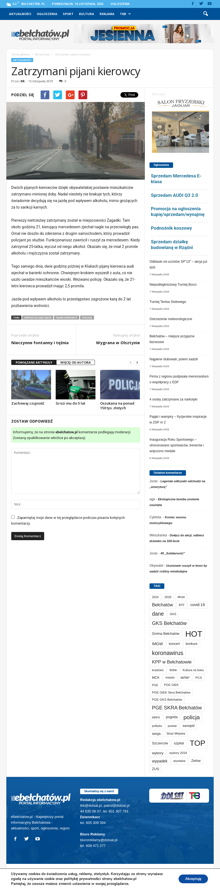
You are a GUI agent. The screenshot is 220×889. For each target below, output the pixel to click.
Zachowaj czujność (27, 403)
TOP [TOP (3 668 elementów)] (197, 743)
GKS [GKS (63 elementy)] (173, 614)
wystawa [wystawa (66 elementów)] (179, 760)
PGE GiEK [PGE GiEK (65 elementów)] (171, 684)
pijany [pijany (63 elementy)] (156, 717)
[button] (205, 14)
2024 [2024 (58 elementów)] (155, 597)
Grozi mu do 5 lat (70, 403)
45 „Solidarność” (172, 553)
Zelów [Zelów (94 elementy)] (196, 761)
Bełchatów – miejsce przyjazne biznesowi (172, 339)
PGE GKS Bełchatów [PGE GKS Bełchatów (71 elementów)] (167, 699)
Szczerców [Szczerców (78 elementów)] (160, 743)
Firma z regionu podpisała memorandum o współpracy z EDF (179, 379)
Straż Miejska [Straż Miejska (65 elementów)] (176, 733)
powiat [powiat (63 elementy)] (172, 725)
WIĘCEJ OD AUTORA (75, 362)
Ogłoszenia (120, 4)
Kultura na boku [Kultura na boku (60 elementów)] (193, 670)
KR (23, 81)
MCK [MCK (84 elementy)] (156, 678)
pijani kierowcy (66, 317)
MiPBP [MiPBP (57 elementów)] (185, 677)
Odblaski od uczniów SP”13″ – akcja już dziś (178, 264)
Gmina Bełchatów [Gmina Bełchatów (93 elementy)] (165, 633)
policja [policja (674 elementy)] (192, 717)
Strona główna (20, 54)
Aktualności (20, 14)
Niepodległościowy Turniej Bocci (173, 284)
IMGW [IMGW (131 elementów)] (157, 644)
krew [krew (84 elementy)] (173, 670)
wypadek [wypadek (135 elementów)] (160, 761)
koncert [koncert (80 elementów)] (174, 644)
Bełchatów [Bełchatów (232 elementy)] (162, 604)
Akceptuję (191, 878)
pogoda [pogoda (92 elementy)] (172, 717)
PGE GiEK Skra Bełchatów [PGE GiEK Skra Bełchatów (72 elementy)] (171, 692)
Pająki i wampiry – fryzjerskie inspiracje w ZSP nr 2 (178, 419)
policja (87, 317)
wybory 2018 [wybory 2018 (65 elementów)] (178, 753)
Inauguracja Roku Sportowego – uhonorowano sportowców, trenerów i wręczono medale (177, 445)
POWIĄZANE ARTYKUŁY (34, 362)
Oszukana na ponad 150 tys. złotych (117, 405)
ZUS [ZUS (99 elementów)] (155, 769)
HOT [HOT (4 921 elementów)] (193, 633)
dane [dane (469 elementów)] (158, 614)
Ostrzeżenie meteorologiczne (171, 319)
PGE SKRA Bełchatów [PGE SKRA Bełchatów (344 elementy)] (177, 707)
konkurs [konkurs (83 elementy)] (192, 644)
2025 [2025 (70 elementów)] (167, 597)
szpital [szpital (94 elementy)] (179, 743)
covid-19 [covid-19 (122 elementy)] (197, 605)
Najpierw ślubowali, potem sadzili (174, 359)
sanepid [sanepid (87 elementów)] (188, 726)
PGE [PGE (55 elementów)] (155, 685)
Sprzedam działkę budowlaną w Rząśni (172, 244)
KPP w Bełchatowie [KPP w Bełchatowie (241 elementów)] (172, 662)
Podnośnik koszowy (171, 228)
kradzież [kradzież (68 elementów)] (158, 670)
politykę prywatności (82, 878)
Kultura (86, 14)
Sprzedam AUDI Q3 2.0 (174, 195)
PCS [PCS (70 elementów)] (198, 677)
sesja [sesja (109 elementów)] (156, 734)
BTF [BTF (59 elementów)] (182, 605)
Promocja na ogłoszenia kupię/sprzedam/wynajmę (178, 211)
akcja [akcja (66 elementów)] (181, 596)
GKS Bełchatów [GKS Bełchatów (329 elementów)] (169, 623)
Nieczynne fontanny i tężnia (40, 342)
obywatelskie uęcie (37, 317)
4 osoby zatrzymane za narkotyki (174, 399)
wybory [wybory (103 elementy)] (157, 753)
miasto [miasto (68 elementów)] (170, 677)
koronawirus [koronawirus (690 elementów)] (167, 653)
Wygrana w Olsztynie (118, 342)
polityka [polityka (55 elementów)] (157, 725)
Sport (68, 14)
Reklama (107, 14)
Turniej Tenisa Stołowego (168, 302)
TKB (125, 14)
